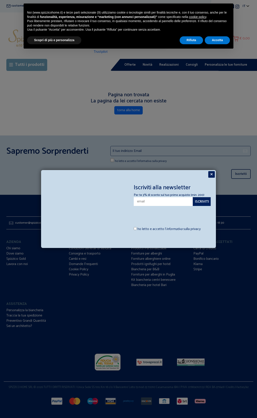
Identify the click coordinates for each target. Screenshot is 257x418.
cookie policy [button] (197, 17)
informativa (174, 229)
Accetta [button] (217, 40)
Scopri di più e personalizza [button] (54, 40)
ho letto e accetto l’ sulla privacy (169, 229)
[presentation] (159, 214)
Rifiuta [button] (191, 40)
